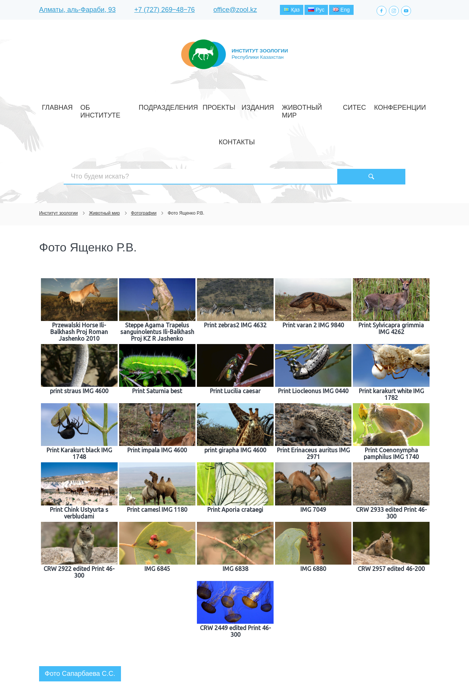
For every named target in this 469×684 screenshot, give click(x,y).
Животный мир (276, 105)
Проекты (207, 105)
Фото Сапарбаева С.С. (80, 621)
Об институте (119, 105)
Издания (237, 105)
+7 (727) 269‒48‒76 (164, 11)
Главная (83, 105)
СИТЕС (312, 105)
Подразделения (166, 105)
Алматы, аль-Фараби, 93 (77, 11)
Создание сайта (383, 664)
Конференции (345, 105)
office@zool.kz (235, 11)
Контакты (384, 105)
